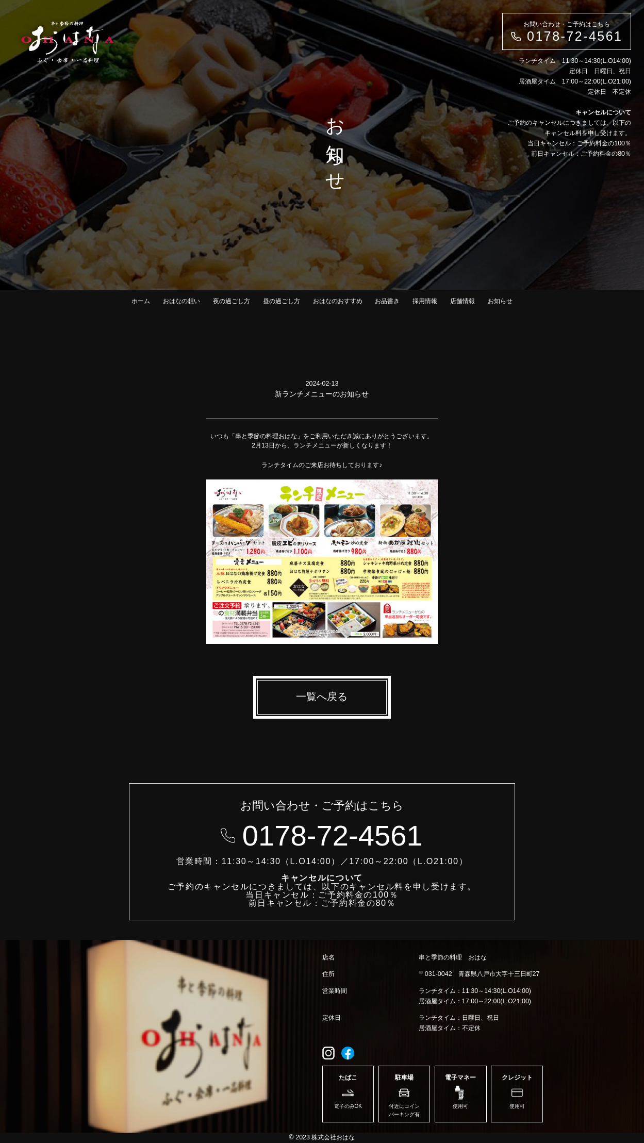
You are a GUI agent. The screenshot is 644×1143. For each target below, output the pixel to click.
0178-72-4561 (574, 36)
